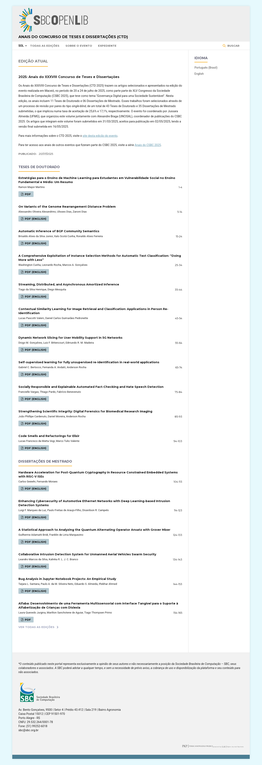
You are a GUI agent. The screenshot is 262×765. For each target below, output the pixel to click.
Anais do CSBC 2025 (148, 145)
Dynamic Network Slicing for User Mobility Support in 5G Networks (70, 337)
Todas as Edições (44, 45)
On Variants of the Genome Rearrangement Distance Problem (67, 206)
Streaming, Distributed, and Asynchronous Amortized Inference (68, 284)
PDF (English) (35, 218)
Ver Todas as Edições (36, 627)
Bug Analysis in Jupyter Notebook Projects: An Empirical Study (67, 579)
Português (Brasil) (205, 67)
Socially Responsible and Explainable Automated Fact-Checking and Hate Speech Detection (91, 387)
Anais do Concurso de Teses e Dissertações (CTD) (73, 37)
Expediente (107, 45)
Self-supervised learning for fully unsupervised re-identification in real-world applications (88, 362)
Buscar (233, 45)
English (199, 73)
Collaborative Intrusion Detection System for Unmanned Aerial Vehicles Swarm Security (87, 554)
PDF (27, 194)
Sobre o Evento (79, 45)
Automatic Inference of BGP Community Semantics (58, 231)
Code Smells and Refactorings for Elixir (48, 436)
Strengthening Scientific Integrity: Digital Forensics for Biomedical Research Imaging (85, 411)
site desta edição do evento (99, 135)
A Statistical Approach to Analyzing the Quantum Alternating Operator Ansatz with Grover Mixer (94, 530)
